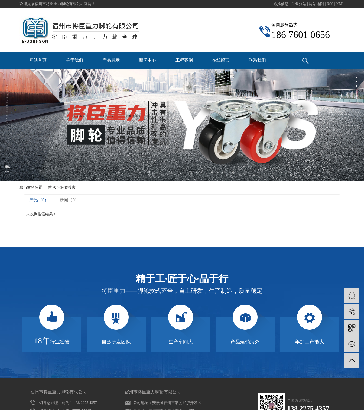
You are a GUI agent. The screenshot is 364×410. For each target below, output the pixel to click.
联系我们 (257, 60)
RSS (330, 4)
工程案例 (184, 60)
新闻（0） (69, 200)
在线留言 (220, 60)
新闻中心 (147, 60)
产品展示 (111, 60)
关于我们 (74, 60)
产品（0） (39, 200)
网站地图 (317, 4)
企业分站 (298, 4)
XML (340, 4)
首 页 (52, 187)
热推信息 (280, 4)
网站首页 (38, 60)
